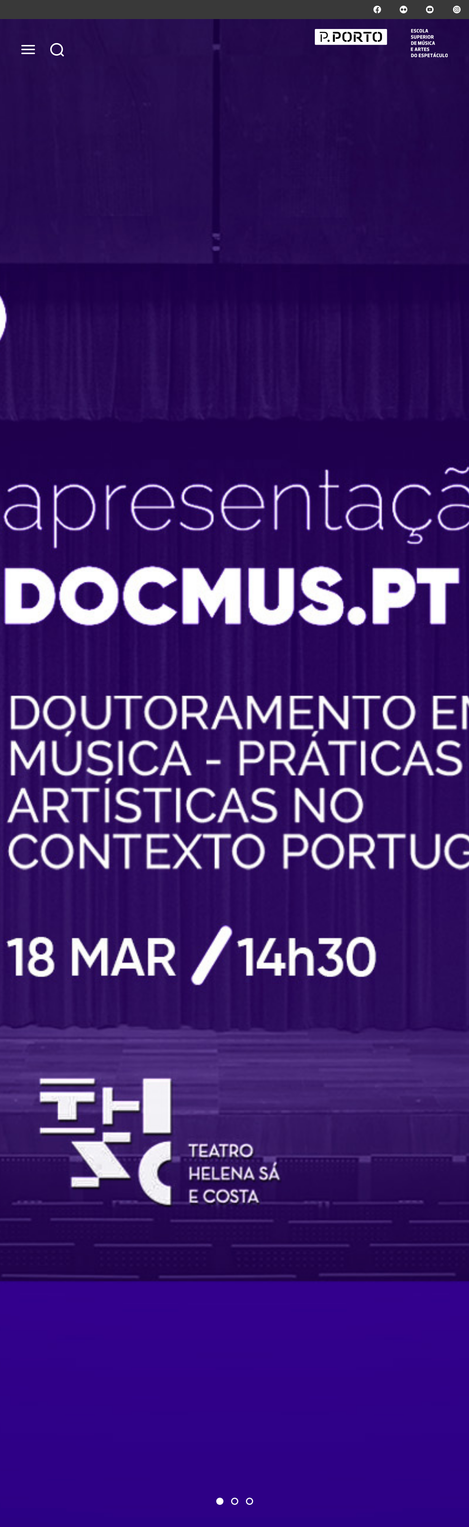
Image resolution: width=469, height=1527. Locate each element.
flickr (403, 9)
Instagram (456, 9)
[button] (219, 1501)
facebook (377, 9)
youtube (430, 9)
